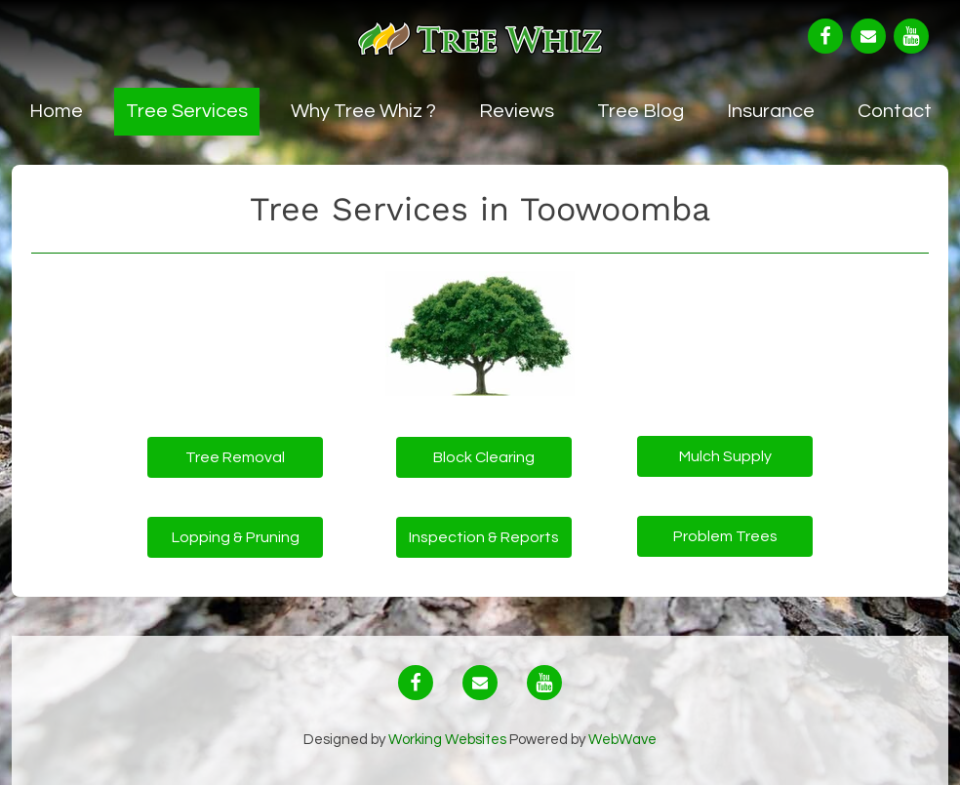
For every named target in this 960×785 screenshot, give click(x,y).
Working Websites (448, 739)
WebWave (622, 739)
